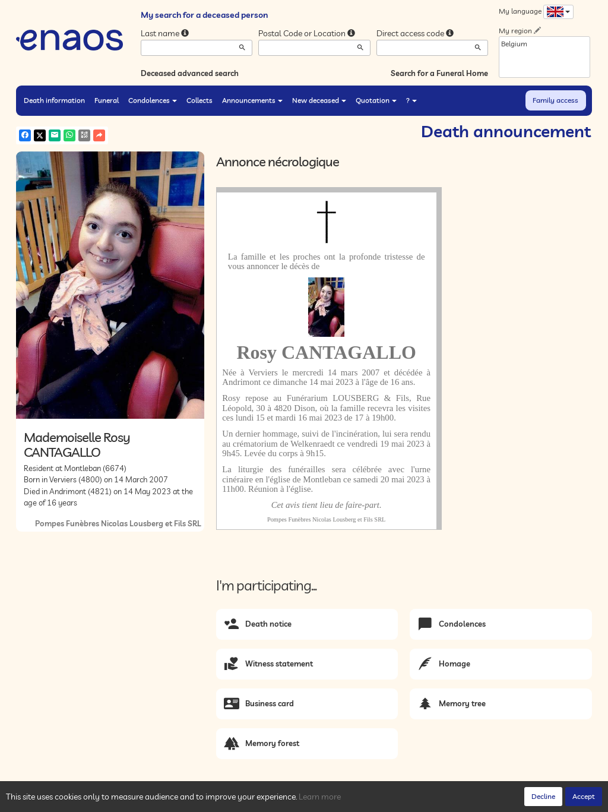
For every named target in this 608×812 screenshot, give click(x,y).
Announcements (252, 100)
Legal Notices (197, 800)
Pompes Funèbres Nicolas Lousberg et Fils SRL (118, 523)
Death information (54, 100)
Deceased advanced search (190, 73)
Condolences (152, 100)
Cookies (155, 800)
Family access (555, 100)
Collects (199, 100)
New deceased (319, 100)
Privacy (122, 800)
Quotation (376, 100)
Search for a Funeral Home (439, 73)
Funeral (106, 100)
